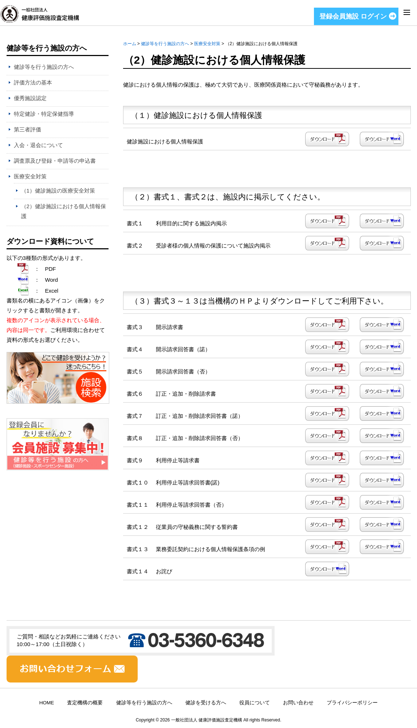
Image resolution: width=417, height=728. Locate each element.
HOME (46, 702)
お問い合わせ (298, 702)
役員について (254, 702)
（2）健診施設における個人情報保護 (63, 211)
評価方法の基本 (33, 82)
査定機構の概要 (85, 702)
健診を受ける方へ (205, 702)
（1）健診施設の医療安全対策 (58, 190)
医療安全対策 (207, 43)
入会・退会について (38, 145)
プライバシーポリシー (352, 702)
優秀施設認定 (30, 98)
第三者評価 (27, 129)
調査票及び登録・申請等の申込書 (55, 161)
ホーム (129, 43)
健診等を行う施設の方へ (165, 43)
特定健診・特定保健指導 (44, 114)
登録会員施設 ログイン (353, 16)
